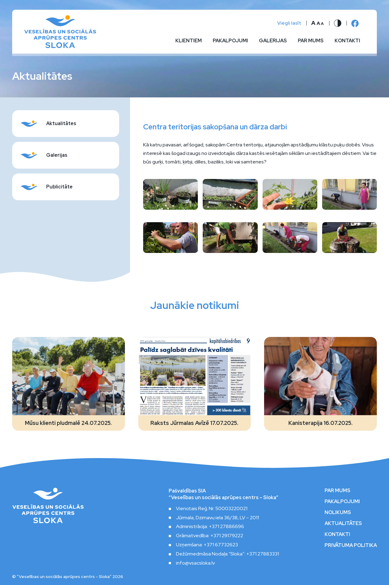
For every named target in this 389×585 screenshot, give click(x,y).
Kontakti (347, 41)
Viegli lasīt (289, 23)
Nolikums (338, 513)
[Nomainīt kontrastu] (337, 23)
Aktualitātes (343, 523)
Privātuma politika (351, 545)
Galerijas (273, 41)
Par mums (311, 41)
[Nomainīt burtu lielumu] (317, 23)
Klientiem (188, 41)
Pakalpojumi (230, 41)
